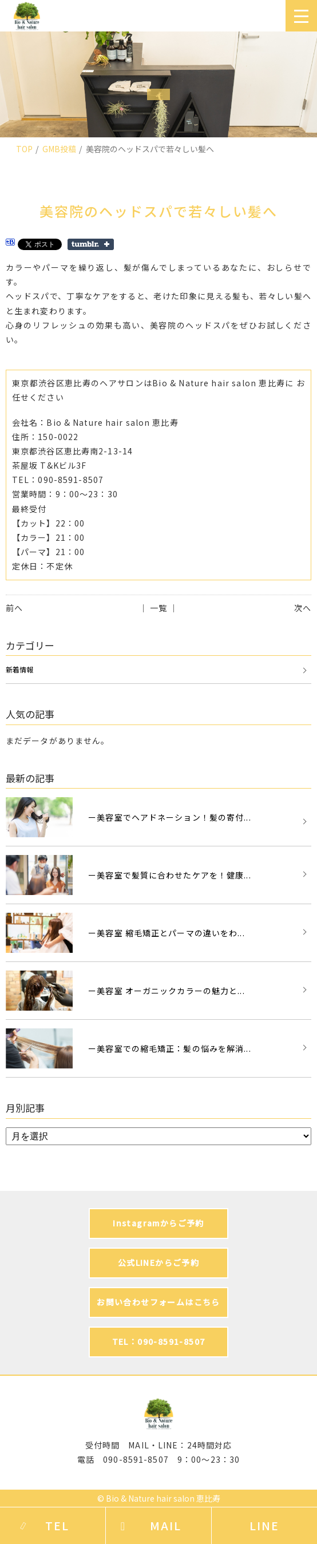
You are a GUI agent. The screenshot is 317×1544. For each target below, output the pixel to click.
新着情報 (19, 669)
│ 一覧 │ (159, 607)
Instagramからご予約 (158, 1223)
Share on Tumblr (91, 244)
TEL (57, 1525)
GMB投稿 (59, 149)
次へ (302, 607)
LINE (264, 1525)
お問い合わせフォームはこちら (158, 1302)
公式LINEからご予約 (158, 1262)
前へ (14, 607)
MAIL (165, 1525)
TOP (24, 149)
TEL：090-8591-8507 (158, 1341)
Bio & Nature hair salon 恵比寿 (163, 1498)
